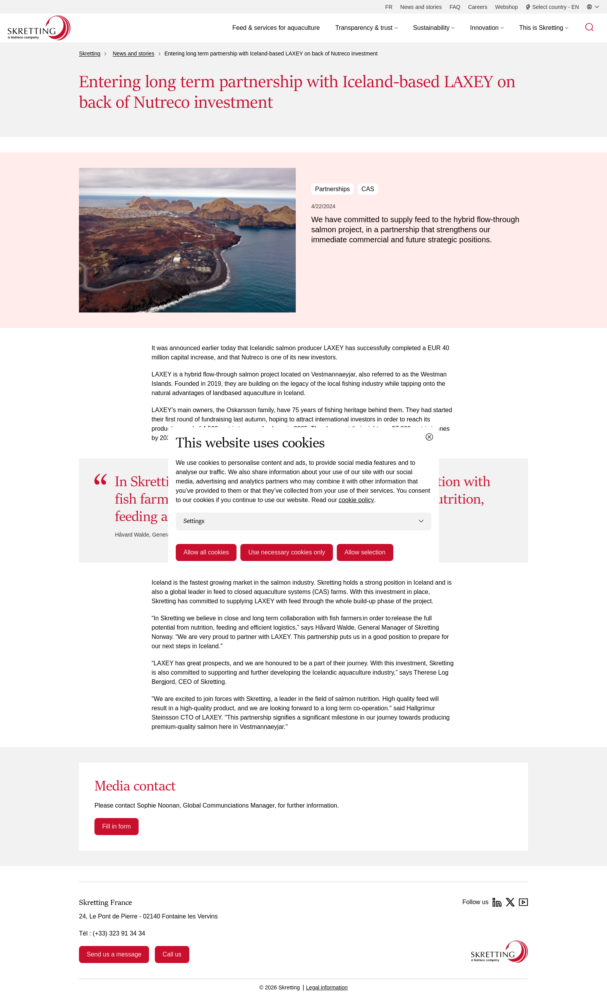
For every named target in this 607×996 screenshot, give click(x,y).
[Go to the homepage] (499, 951)
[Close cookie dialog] (429, 437)
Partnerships (332, 189)
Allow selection (365, 552)
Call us (172, 954)
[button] (366, 28)
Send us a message (114, 954)
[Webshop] (506, 7)
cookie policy (356, 500)
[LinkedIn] (497, 902)
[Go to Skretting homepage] (39, 28)
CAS (368, 189)
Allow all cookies (206, 552)
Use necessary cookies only (286, 552)
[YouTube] (523, 902)
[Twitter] (510, 902)
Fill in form (116, 826)
